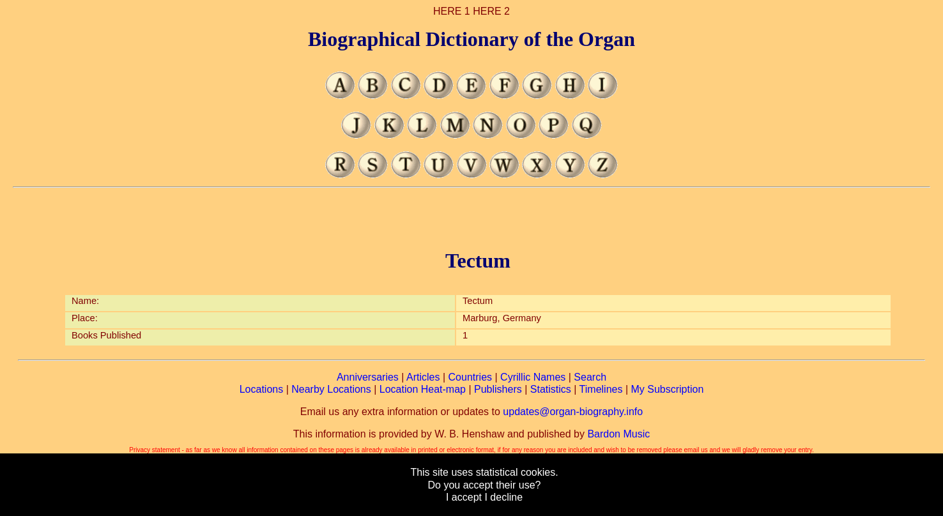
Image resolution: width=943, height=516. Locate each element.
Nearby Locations (331, 389)
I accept (464, 497)
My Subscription (667, 389)
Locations (262, 389)
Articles (423, 377)
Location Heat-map (422, 389)
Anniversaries (368, 377)
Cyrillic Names (532, 377)
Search (590, 377)
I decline (503, 497)
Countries (470, 377)
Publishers (498, 389)
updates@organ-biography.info (573, 411)
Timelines (601, 389)
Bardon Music (618, 434)
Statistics (550, 389)
